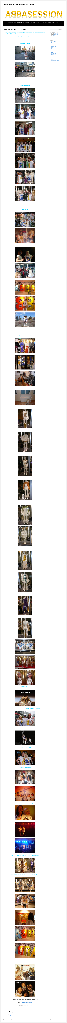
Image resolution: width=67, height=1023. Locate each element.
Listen (57, 22)
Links (53, 22)
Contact (42, 22)
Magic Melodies (7, 24)
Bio (31, 22)
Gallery (49, 22)
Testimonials (33, 24)
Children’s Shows (36, 22)
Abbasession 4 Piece (12, 22)
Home (5, 22)
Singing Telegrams (21, 24)
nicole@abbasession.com (27, 1002)
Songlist (28, 24)
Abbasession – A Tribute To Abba (18, 4)
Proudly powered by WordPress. (56, 1019)
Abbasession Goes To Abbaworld (23, 22)
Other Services (14, 24)
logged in (11, 1015)
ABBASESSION (53, 41)
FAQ (46, 22)
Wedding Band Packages (45, 24)
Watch (38, 24)
